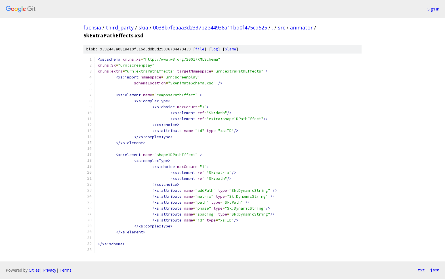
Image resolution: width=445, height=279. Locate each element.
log (214, 49)
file (199, 49)
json (434, 269)
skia (143, 27)
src (281, 27)
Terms (66, 270)
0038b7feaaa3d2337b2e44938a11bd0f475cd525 (210, 27)
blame (230, 49)
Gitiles (34, 270)
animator (301, 27)
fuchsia (92, 27)
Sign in (433, 9)
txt (421, 269)
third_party (120, 27)
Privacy (49, 270)
